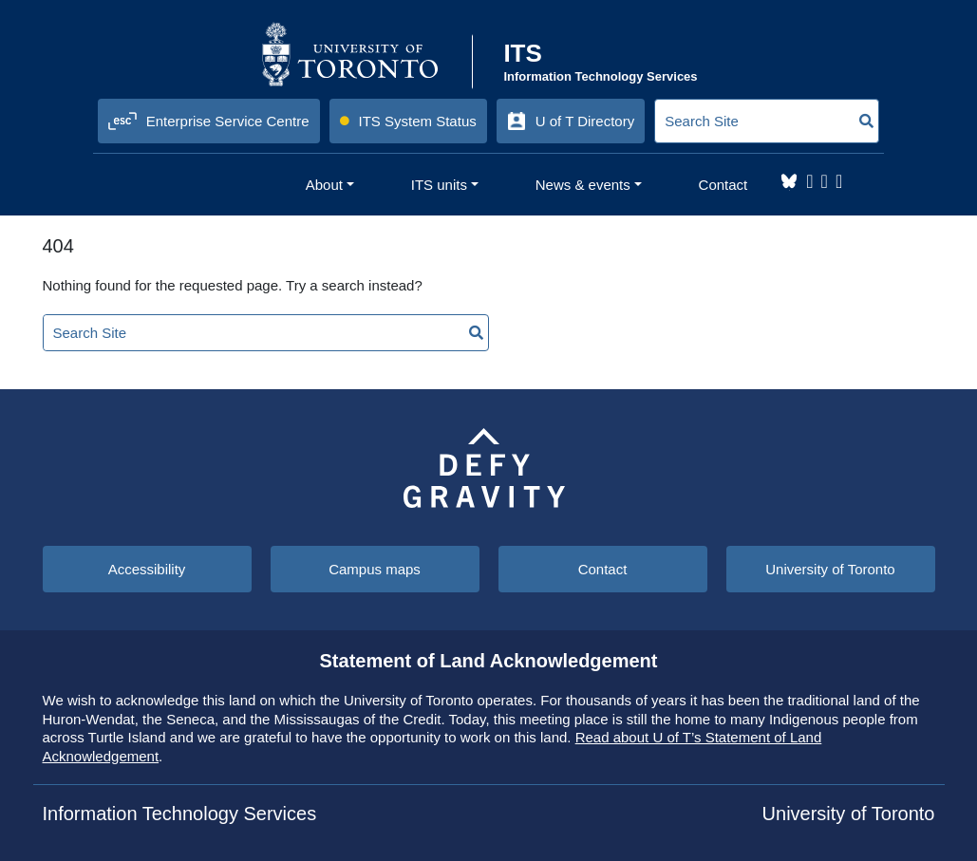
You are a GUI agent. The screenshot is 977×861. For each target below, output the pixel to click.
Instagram (809, 181)
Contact (603, 569)
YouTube (839, 181)
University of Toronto (829, 569)
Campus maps (375, 569)
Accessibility (147, 569)
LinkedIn (824, 181)
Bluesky (789, 181)
